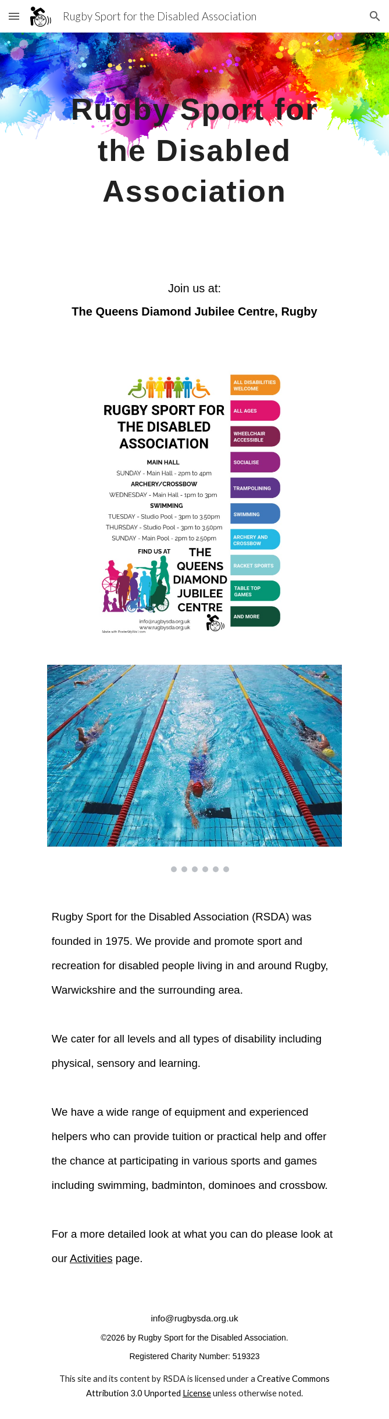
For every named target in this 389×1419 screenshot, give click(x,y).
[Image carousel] (194, 768)
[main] (194, 145)
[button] (14, 16)
